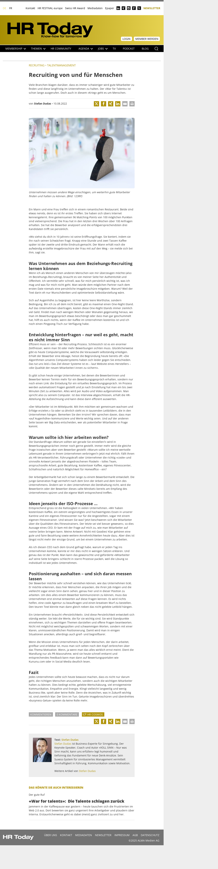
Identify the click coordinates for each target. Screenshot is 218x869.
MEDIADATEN (83, 835)
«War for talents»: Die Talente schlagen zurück (76, 801)
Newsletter (151, 8)
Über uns (50, 835)
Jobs (103, 48)
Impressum (122, 835)
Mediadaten (95, 8)
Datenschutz (150, 835)
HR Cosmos (95, 714)
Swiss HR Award (75, 8)
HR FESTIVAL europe (50, 8)
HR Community (61, 48)
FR (10, 8)
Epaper (109, 8)
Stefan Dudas (42, 103)
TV (114, 48)
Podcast (129, 48)
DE (4, 8)
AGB (135, 835)
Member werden (146, 39)
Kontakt (30, 8)
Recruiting (36, 65)
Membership (15, 48)
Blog (145, 48)
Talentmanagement (61, 65)
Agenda (86, 48)
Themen (38, 48)
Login (126, 39)
